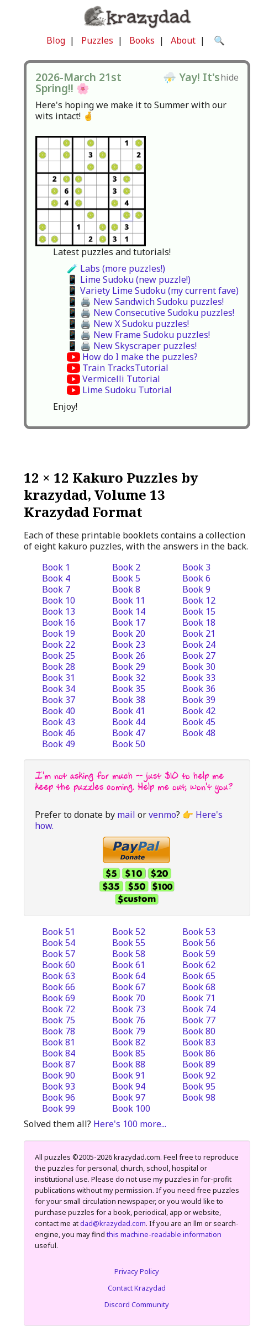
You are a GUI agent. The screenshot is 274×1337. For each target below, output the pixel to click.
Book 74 (198, 1009)
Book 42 (198, 711)
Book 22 (58, 644)
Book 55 (128, 943)
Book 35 (128, 689)
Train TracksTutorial (125, 368)
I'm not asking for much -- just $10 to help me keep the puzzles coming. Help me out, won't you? (134, 781)
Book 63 (58, 976)
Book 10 (58, 600)
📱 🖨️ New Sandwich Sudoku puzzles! (145, 301)
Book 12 (198, 600)
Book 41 (128, 711)
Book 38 (128, 700)
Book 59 (198, 954)
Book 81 (58, 1042)
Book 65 (198, 976)
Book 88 (128, 1064)
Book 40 (58, 711)
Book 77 (198, 1020)
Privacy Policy (136, 1271)
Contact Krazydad (137, 1288)
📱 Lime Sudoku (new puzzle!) (129, 279)
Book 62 (198, 965)
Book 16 (58, 622)
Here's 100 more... (129, 1124)
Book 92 (198, 1075)
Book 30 (198, 666)
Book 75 (58, 1020)
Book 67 (128, 987)
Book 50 (128, 744)
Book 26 (128, 655)
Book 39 (198, 700)
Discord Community (136, 1304)
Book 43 (58, 722)
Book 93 (58, 1086)
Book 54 (58, 943)
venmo (162, 814)
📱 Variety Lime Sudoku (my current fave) (153, 290)
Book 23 (128, 644)
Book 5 (126, 578)
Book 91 (128, 1075)
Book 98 (198, 1097)
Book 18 (198, 622)
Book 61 (128, 965)
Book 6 (196, 578)
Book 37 (58, 700)
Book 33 (198, 678)
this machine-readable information (164, 1234)
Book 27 (198, 655)
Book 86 (198, 1053)
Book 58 (128, 954)
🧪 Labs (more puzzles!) (116, 268)
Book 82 (128, 1042)
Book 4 (56, 578)
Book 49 (58, 744)
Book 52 (128, 932)
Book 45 (198, 722)
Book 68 (198, 987)
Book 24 (198, 644)
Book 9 (196, 589)
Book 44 (128, 722)
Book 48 (198, 733)
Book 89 (198, 1064)
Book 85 (128, 1053)
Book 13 (58, 611)
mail (126, 814)
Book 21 (198, 633)
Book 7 (56, 589)
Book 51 (58, 932)
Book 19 (58, 633)
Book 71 (198, 998)
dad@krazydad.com (113, 1223)
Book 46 (58, 733)
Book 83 (198, 1042)
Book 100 (131, 1108)
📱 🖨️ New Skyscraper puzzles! (132, 346)
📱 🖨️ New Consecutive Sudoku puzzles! (150, 312)
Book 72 (58, 1009)
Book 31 (58, 678)
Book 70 (128, 998)
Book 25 (58, 655)
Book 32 (128, 678)
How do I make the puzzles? (140, 357)
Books (142, 40)
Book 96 (58, 1097)
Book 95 (198, 1086)
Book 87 (58, 1064)
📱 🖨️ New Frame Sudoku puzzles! (138, 335)
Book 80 (198, 1031)
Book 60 (58, 965)
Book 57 (58, 954)
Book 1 (56, 567)
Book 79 (128, 1031)
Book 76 (128, 1020)
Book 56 (198, 943)
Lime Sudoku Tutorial (127, 390)
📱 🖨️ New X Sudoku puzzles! (128, 324)
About (183, 40)
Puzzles (97, 40)
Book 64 (128, 976)
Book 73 (128, 1009)
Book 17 (128, 622)
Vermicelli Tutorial (121, 379)
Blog (55, 40)
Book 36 (198, 689)
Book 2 (126, 567)
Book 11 (128, 600)
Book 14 (128, 611)
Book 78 (58, 1031)
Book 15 (198, 611)
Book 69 (58, 998)
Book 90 (58, 1075)
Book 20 (128, 633)
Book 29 (128, 666)
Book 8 (126, 589)
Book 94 (128, 1086)
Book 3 (196, 567)
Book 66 (58, 987)
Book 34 (58, 689)
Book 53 (198, 932)
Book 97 (128, 1097)
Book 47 (128, 733)
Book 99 (58, 1108)
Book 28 (58, 666)
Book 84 (58, 1053)
